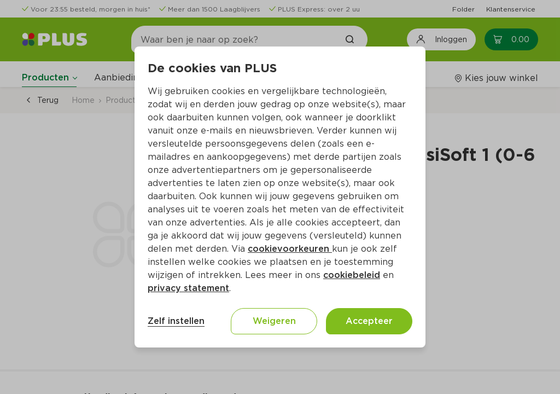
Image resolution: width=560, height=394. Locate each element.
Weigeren (274, 321)
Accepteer (369, 321)
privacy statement (188, 288)
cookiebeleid (351, 275)
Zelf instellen (176, 321)
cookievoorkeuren (290, 249)
